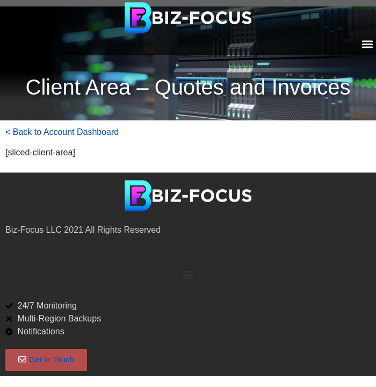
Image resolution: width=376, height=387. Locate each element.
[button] (367, 44)
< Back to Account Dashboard (62, 132)
